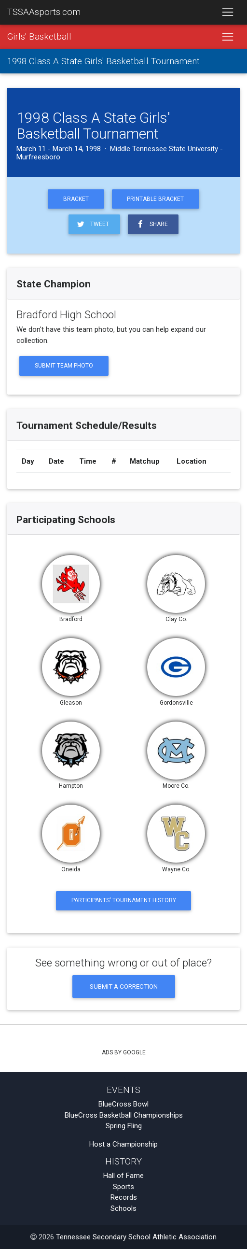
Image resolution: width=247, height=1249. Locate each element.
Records (123, 1197)
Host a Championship (123, 1144)
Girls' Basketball (39, 36)
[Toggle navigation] (227, 12)
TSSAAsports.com (44, 12)
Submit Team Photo (64, 365)
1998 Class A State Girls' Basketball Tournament (103, 61)
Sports (123, 1186)
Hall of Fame (123, 1175)
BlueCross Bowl (123, 1104)
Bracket (76, 199)
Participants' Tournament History (123, 900)
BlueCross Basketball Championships (124, 1115)
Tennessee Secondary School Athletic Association (136, 1237)
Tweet (92, 224)
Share (151, 224)
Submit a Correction (124, 986)
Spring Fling (124, 1125)
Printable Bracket (155, 199)
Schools (123, 1208)
